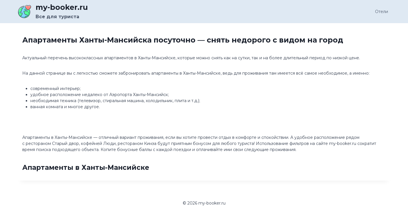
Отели (381, 11)
